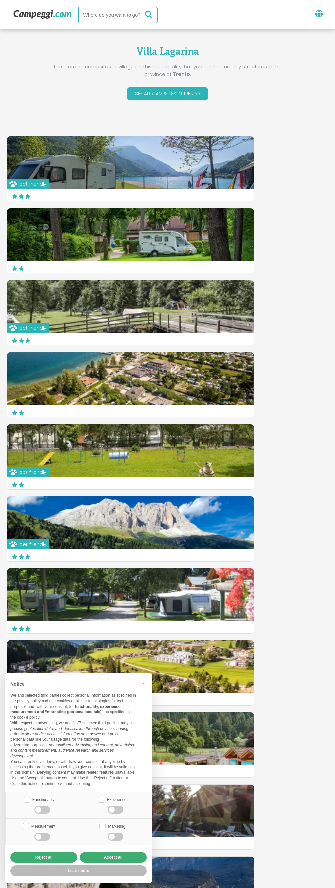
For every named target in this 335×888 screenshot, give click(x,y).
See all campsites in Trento (167, 94)
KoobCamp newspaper (179, 807)
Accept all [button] (113, 857)
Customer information (192, 845)
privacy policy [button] (29, 700)
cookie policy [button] (28, 716)
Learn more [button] (78, 870)
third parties (108, 722)
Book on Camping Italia (218, 834)
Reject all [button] (44, 857)
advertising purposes (28, 744)
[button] (143, 683)
